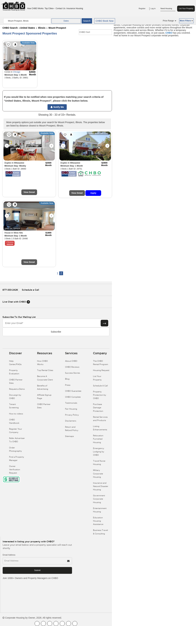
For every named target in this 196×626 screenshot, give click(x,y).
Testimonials (71, 403)
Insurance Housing (74, 8)
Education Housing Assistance (98, 521)
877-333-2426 (10, 289)
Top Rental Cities (45, 370)
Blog (67, 379)
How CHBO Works (35, 8)
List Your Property (186, 8)
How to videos (16, 413)
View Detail (29, 192)
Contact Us (60, 8)
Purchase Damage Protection (98, 407)
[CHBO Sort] (95, 32)
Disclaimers (70, 421)
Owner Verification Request (14, 469)
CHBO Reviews (72, 367)
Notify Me (57, 107)
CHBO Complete (73, 397)
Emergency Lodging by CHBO (98, 451)
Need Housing (167, 8)
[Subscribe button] (104, 323)
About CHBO (71, 361)
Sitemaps (69, 436)
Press (67, 385)
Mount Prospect (57, 28)
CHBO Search (10, 28)
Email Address (9, 555)
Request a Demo (17, 389)
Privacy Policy (72, 415)
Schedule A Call (100, 385)
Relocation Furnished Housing (98, 439)
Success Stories (72, 373)
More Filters (186, 21)
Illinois (41, 28)
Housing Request (101, 370)
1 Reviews (10, 242)
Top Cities (50, 8)
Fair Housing (71, 409)
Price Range (169, 21)
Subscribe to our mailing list (19, 316)
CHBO (168, 32)
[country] (27, 21)
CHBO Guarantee (73, 391)
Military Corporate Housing (98, 473)
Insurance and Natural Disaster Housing (100, 486)
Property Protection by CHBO (99, 395)
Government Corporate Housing (99, 499)
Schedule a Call (30, 289)
